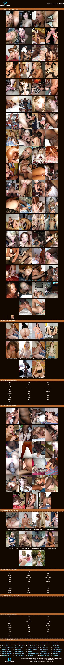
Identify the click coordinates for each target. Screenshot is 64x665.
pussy (9, 395)
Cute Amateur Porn (57, 649)
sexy (9, 397)
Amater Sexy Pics (19, 647)
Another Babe (56, 645)
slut (48, 397)
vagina (9, 401)
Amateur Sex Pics (44, 655)
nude (29, 389)
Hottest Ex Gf (5, 649)
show (29, 397)
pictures (10, 393)
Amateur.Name (18, 649)
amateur (10, 382)
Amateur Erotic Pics (32, 647)
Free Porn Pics (56, 647)
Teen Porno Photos (32, 649)
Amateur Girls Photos (7, 644)
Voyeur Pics (30, 655)
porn (48, 393)
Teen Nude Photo (57, 651)
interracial (28, 387)
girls (10, 387)
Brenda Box (56, 644)
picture (48, 391)
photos (9, 391)
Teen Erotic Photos (19, 655)
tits (29, 399)
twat (48, 399)
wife (48, 401)
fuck (48, 386)
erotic (28, 386)
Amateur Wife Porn (6, 651)
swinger (9, 399)
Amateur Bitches (19, 651)
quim (29, 395)
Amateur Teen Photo (45, 644)
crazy (9, 386)
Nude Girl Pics (56, 653)
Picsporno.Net (56, 655)
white (29, 401)
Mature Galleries (6, 645)
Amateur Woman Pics (32, 644)
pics (29, 391)
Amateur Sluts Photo (45, 642)
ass (48, 382)
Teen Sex (4, 642)
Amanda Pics (17, 642)
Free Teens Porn (44, 649)
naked (9, 389)
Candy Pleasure (44, 645)
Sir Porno (30, 651)
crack (48, 384)
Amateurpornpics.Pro (33, 653)
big (9, 384)
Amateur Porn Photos (20, 645)
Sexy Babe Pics (44, 647)
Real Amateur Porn (19, 653)
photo (48, 389)
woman (9, 402)
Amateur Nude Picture (7, 647)
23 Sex (28, 642)
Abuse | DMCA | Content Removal (47, 661)
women (28, 402)
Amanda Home (56, 642)
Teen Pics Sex (43, 651)
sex (48, 395)
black (29, 384)
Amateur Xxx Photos (19, 644)
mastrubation (48, 387)
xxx (48, 402)
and (29, 382)
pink (29, 393)
